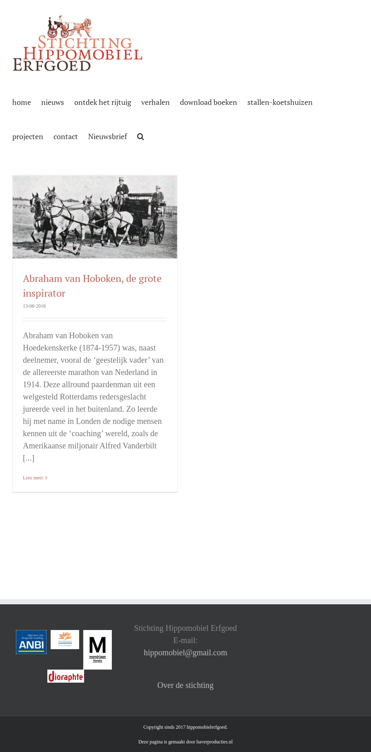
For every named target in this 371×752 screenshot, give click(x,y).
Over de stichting (186, 685)
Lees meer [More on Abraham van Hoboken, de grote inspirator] (33, 478)
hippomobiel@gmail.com (185, 652)
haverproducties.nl (214, 742)
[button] (140, 135)
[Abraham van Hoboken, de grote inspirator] (95, 216)
